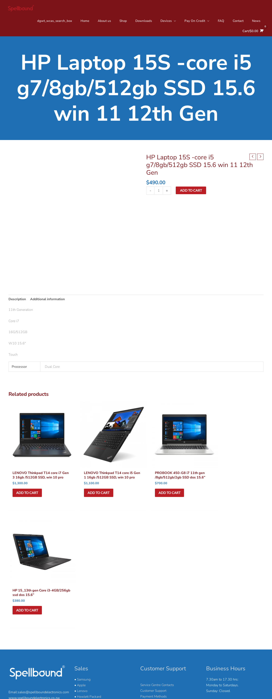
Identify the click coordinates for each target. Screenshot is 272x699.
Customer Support (154, 568)
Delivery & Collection (156, 579)
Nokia (81, 585)
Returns (146, 585)
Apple (81, 562)
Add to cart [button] (28, 491)
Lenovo (82, 568)
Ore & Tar (258, 686)
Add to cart (191, 190)
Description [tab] (17, 299)
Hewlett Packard (89, 574)
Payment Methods (153, 573)
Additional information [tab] (48, 299)
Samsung (84, 556)
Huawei (82, 579)
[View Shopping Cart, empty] (252, 32)
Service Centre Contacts (157, 562)
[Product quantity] (158, 191)
